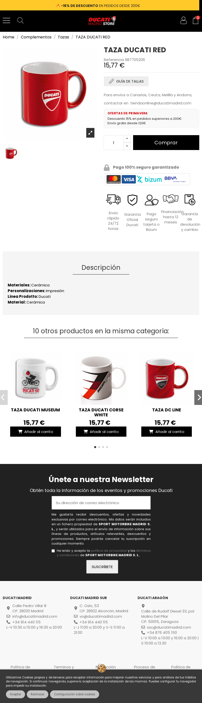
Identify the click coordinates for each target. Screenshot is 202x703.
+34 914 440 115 (26, 622)
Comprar (166, 142)
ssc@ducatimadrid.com (169, 627)
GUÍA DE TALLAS (130, 81)
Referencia (114, 59)
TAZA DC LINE (166, 410)
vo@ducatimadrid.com (101, 616)
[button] (95, 447)
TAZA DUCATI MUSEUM (35, 410)
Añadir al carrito (35, 431)
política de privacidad (109, 550)
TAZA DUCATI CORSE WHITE (101, 412)
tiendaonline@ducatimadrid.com (160, 103)
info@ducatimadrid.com (34, 616)
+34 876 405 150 (162, 632)
